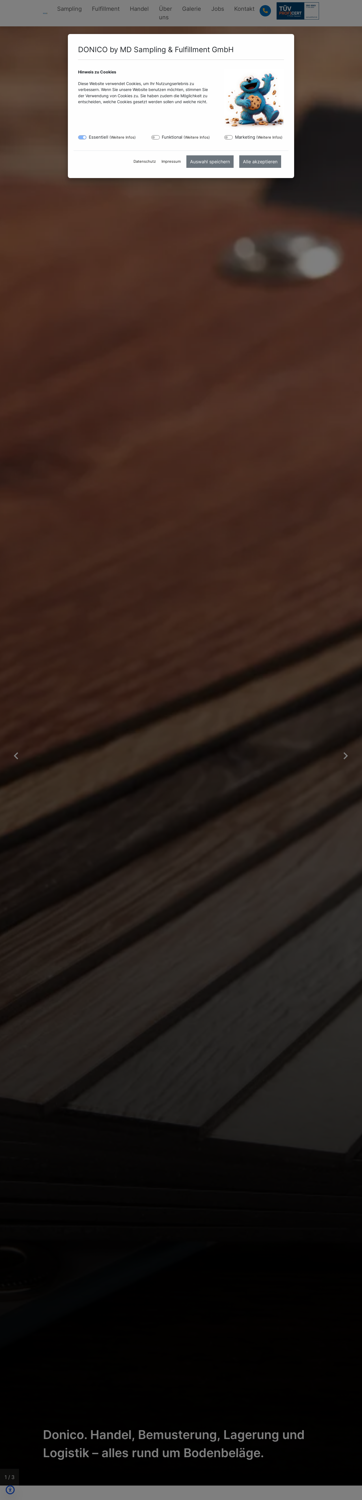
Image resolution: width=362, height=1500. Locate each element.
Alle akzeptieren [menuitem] (260, 161)
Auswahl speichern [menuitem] (210, 161)
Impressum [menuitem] (171, 161)
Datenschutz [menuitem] (144, 161)
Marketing (259, 137)
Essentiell (112, 137)
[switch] (155, 137)
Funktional (186, 137)
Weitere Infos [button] (122, 137)
